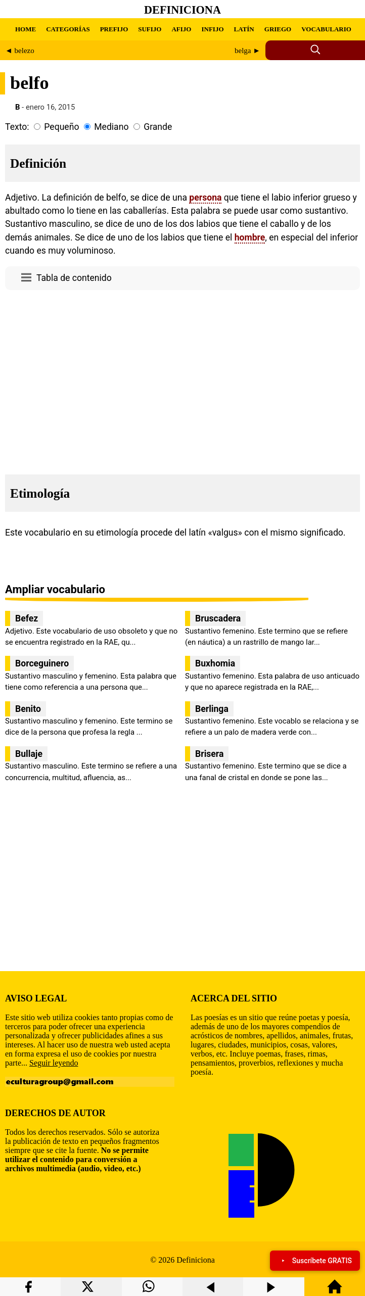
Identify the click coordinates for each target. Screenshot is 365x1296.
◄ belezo (19, 50)
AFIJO (181, 29)
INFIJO (212, 29)
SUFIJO (149, 29)
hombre (250, 237)
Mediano (111, 127)
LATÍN (244, 29)
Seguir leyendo (53, 1063)
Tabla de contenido (74, 278)
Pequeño (61, 127)
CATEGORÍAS (67, 29)
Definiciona (182, 10)
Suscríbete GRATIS (315, 1261)
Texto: (17, 127)
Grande (158, 127)
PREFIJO (114, 29)
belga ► (247, 50)
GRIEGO (277, 29)
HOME (25, 29)
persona (205, 198)
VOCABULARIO (326, 29)
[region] (182, 379)
